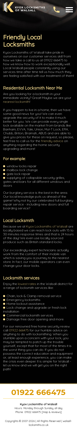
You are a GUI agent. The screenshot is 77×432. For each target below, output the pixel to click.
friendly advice (52, 141)
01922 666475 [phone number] (38, 392)
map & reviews (52, 412)
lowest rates (27, 284)
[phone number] (56, 10)
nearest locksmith (16, 102)
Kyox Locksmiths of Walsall (46, 226)
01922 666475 (19, 330)
